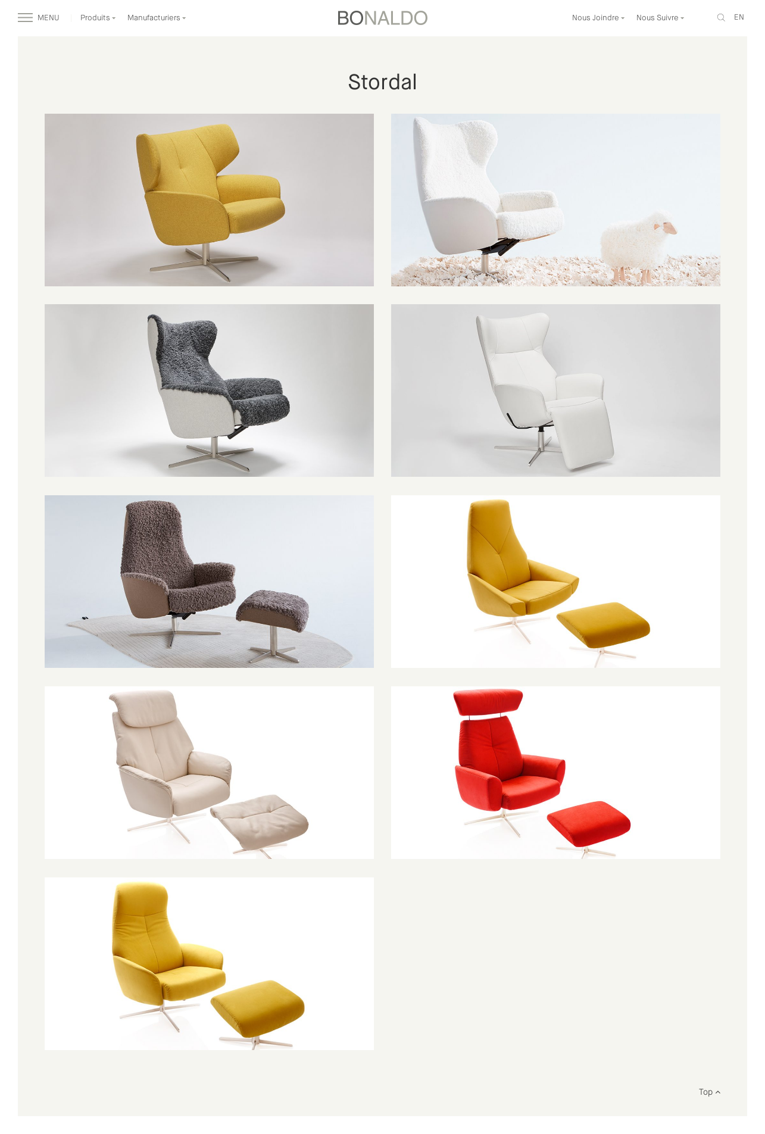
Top (709, 1092)
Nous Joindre (598, 18)
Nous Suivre (660, 18)
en (739, 17)
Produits (98, 18)
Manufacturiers (156, 18)
